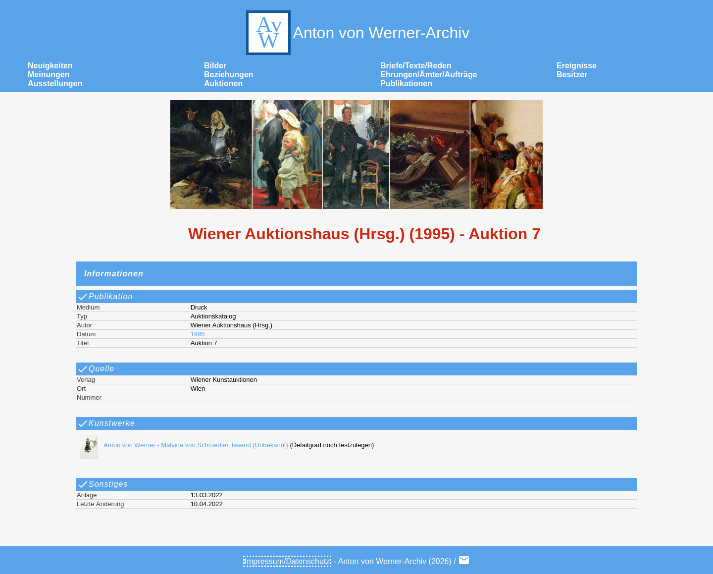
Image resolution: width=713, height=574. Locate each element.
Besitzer (572, 74)
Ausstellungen (55, 83)
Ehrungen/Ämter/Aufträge (428, 74)
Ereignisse (577, 65)
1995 (198, 334)
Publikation (105, 297)
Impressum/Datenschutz (287, 561)
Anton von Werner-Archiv (357, 32)
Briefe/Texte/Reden (416, 65)
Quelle (95, 369)
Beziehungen (229, 74)
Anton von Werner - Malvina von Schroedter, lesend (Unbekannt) (181, 445)
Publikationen (406, 83)
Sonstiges (102, 484)
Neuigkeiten (50, 65)
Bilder (215, 65)
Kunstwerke (106, 423)
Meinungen (48, 74)
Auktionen (223, 83)
